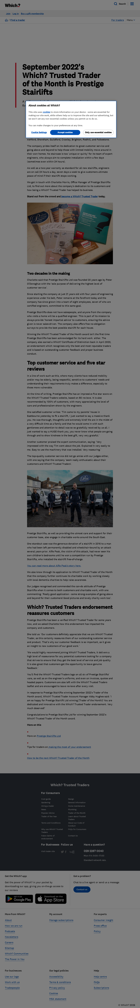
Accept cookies (65, 132)
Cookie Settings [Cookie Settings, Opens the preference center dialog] (39, 132)
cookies (46, 112)
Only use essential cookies (98, 132)
